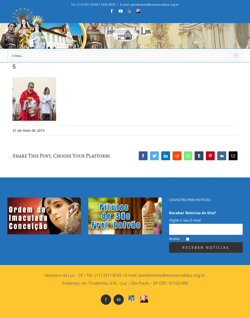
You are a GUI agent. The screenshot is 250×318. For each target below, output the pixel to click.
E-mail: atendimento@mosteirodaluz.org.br (149, 4)
